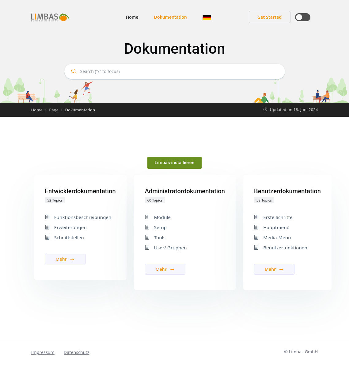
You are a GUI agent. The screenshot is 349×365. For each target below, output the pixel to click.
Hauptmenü (276, 227)
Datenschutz (76, 352)
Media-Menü (277, 237)
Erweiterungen (70, 227)
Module (162, 217)
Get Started (269, 17)
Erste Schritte (278, 217)
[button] (207, 17)
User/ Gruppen (170, 247)
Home (132, 17)
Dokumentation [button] (170, 17)
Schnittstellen (69, 237)
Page (54, 110)
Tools (159, 237)
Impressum (43, 352)
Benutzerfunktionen (285, 247)
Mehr (65, 259)
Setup (160, 227)
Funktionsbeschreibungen (83, 217)
